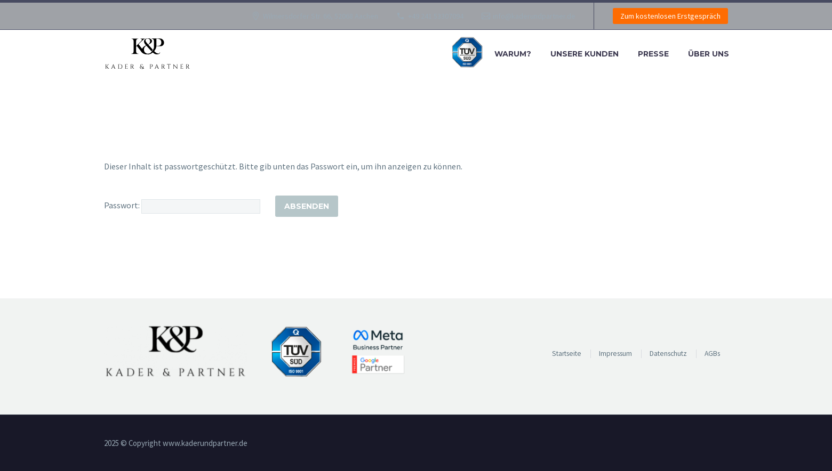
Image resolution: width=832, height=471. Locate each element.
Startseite (566, 353)
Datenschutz (668, 353)
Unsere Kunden (584, 54)
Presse (653, 54)
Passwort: (182, 205)
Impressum (615, 353)
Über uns (708, 54)
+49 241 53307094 (435, 16)
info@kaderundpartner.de (534, 16)
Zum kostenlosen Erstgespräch (670, 16)
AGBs (712, 353)
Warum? (512, 54)
